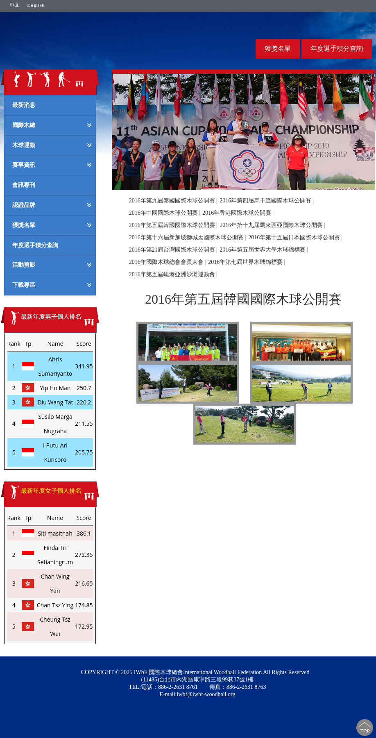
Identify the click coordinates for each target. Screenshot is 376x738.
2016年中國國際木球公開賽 (163, 213)
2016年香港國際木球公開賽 (236, 213)
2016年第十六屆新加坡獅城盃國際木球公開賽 (186, 237)
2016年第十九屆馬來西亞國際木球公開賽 (271, 225)
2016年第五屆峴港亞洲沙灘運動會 (172, 274)
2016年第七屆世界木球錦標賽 (245, 262)
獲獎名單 (278, 48)
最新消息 (23, 105)
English (36, 4)
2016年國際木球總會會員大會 (166, 262)
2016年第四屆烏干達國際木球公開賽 (265, 201)
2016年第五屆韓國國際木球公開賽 (172, 225)
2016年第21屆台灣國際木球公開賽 (172, 250)
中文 (15, 4)
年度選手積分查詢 (336, 48)
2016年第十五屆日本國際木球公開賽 (294, 237)
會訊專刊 (23, 184)
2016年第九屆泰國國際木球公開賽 (172, 201)
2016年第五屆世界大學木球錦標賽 (263, 250)
